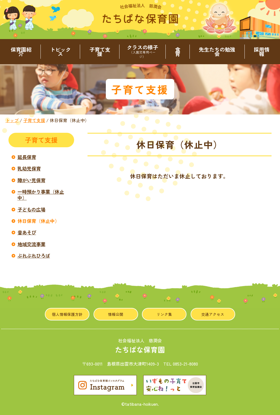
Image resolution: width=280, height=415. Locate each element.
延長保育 (27, 157)
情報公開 (115, 314)
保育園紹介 (21, 52)
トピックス (60, 52)
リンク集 (164, 314)
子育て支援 (99, 52)
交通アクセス (212, 314)
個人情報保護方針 (67, 314)
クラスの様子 (142, 52)
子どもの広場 (31, 209)
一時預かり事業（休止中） (41, 194)
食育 (177, 52)
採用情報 (261, 52)
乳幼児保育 (29, 168)
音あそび (27, 232)
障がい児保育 (31, 180)
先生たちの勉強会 (217, 52)
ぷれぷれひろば (34, 255)
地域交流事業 (31, 244)
